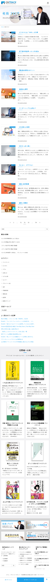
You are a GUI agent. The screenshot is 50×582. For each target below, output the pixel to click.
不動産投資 (5, 290)
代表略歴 (5, 560)
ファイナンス (6, 262)
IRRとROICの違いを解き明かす (10, 329)
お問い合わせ (8, 579)
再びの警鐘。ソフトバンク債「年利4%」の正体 (14, 318)
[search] (47, 229)
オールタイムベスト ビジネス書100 (23, 355)
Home (2, 26)
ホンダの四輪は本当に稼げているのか (10, 242)
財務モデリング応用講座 (26, 560)
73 (28, 222)
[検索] (25, 229)
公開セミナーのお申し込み (30, 579)
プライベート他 (6, 283)
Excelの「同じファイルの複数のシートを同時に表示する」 (17, 336)
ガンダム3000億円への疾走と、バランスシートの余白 (14, 252)
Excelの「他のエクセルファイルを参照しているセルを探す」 (18, 324)
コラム (4, 269)
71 (21, 222)
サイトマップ (41, 574)
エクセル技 (5, 276)
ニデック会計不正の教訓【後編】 (9, 245)
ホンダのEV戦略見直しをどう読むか (10, 238)
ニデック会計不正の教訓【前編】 (9, 249)
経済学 (4, 297)
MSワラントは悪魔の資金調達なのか (11, 334)
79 (36, 222)
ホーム (7, 574)
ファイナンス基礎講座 (25, 552)
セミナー (5, 279)
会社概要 (5, 558)
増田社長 (5, 294)
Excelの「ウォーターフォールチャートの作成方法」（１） (17, 321)
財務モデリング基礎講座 (26, 558)
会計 (4, 287)
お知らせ (5, 272)
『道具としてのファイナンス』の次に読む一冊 (14, 331)
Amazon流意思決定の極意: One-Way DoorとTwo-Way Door (17, 326)
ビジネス (5, 265)
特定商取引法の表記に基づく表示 (29, 574)
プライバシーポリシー (15, 574)
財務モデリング (6, 301)
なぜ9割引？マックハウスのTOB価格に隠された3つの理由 (17, 341)
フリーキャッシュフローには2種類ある (12, 339)
